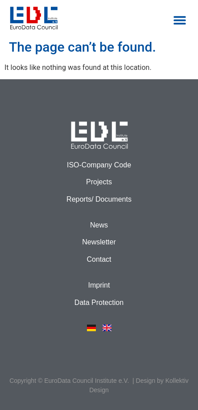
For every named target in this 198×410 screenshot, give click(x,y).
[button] (179, 20)
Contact (99, 259)
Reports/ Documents (99, 199)
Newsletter (99, 242)
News (99, 225)
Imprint (99, 285)
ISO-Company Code (99, 165)
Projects (99, 182)
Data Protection (99, 302)
